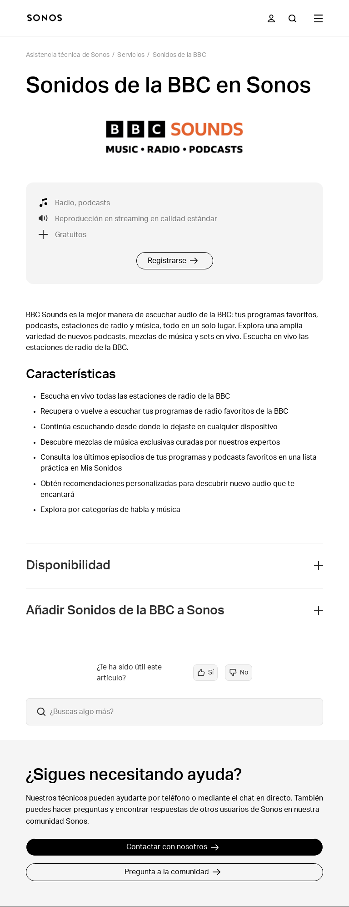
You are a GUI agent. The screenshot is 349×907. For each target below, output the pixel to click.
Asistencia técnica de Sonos (68, 55)
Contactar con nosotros (172, 847)
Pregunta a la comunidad (173, 872)
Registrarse (173, 260)
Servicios (131, 55)
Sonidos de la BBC (179, 55)
